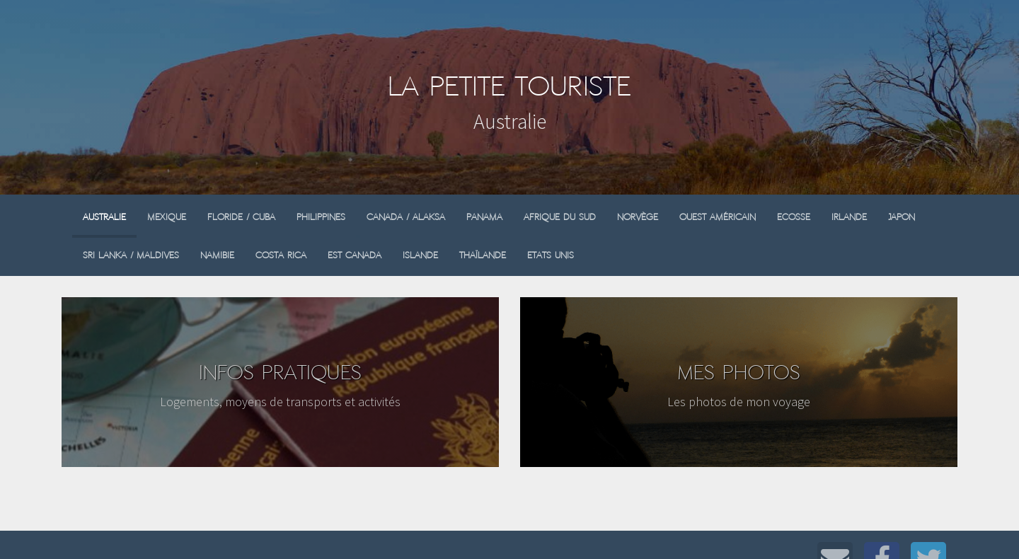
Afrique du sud (560, 217)
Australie (104, 217)
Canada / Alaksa (406, 217)
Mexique (166, 217)
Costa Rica (280, 255)
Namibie (217, 255)
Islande (420, 255)
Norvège (637, 217)
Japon (901, 217)
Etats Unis (550, 255)
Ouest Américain (717, 217)
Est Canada (354, 255)
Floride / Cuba (241, 217)
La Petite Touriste (509, 86)
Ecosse (793, 217)
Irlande (849, 217)
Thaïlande (482, 255)
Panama (484, 217)
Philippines (321, 217)
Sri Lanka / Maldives (131, 255)
